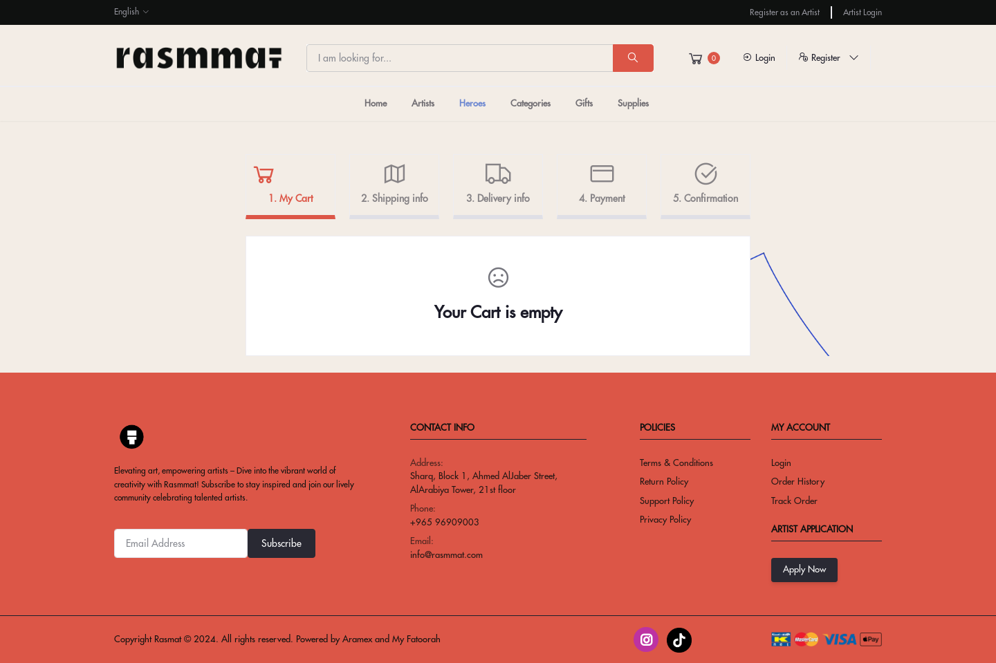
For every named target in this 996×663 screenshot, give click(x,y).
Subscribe (281, 543)
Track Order (794, 500)
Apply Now (804, 569)
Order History (797, 481)
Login (758, 57)
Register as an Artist (785, 12)
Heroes (472, 103)
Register (828, 57)
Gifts (584, 103)
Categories (530, 103)
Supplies (633, 103)
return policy (664, 481)
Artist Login (862, 12)
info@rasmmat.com (446, 554)
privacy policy (665, 519)
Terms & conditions (676, 462)
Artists (423, 103)
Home (376, 103)
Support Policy (667, 500)
